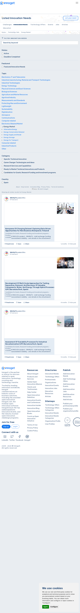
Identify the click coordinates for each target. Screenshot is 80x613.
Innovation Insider (34, 405)
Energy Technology (9, 86)
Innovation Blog (35, 187)
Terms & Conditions (57, 187)
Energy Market (9, 127)
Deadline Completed (11, 57)
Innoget (27, 438)
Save (18, 244)
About (18, 187)
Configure (54, 607)
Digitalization (7, 112)
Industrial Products (9, 146)
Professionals (50, 380)
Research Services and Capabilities (16, 166)
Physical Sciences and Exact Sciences (16, 89)
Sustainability (7, 109)
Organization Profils (52, 421)
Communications (8, 118)
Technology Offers (38, 24)
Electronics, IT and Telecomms (13, 77)
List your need (70, 18)
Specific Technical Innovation (14, 159)
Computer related (9, 121)
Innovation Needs (21, 24)
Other (4, 149)
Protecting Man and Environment (14, 103)
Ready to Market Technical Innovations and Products (23, 169)
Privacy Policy (45, 187)
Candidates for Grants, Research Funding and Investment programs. (29, 172)
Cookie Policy (32, 431)
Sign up (6, 426)
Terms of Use (32, 425)
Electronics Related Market (12, 124)
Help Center (25, 187)
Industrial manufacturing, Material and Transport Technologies (26, 80)
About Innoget (32, 374)
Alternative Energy (10, 129)
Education (7, 28)
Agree (45, 607)
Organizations (50, 382)
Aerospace (6, 115)
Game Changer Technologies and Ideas (18, 162)
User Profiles (50, 424)
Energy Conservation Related (14, 132)
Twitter (12, 438)
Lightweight (6, 106)
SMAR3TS (13, 198)
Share (26, 244)
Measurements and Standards (13, 100)
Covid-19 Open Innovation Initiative (33, 418)
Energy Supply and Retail (12, 135)
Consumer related (9, 143)
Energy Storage (9, 137)
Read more (9, 244)
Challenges (7, 24)
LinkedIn (5, 438)
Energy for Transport (11, 140)
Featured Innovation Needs (13, 67)
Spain (5, 182)
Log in (15, 426)
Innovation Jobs (51, 388)
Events (50, 24)
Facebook (19, 438)
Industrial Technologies (11, 83)
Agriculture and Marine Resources (15, 94)
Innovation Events (52, 385)
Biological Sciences (9, 92)
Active (5, 53)
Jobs (57, 24)
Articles (65, 24)
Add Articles (67, 399)
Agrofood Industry (9, 97)
